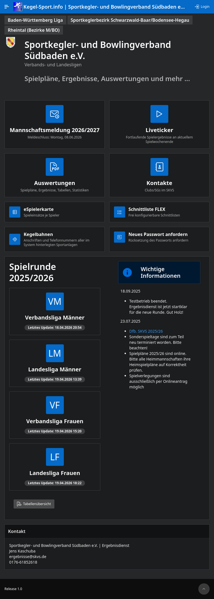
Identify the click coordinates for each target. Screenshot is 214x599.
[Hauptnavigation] (6, 6)
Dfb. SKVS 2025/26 (146, 331)
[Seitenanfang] (204, 589)
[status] (35, 20)
